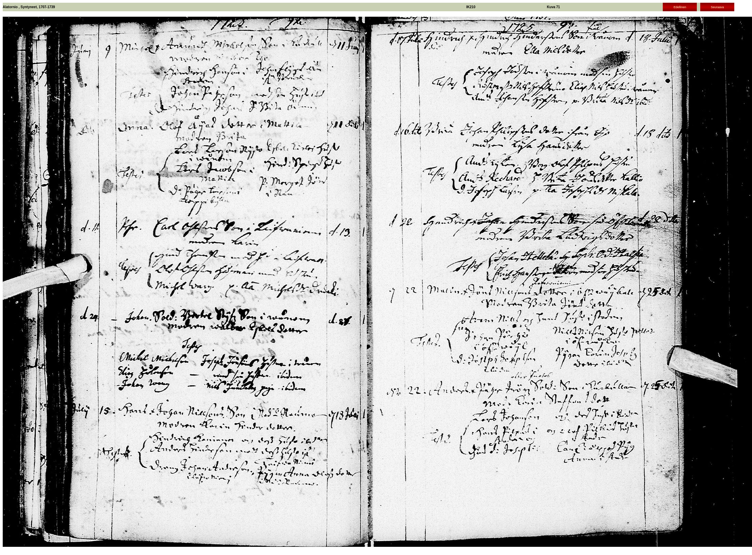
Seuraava (717, 7)
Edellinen (680, 7)
